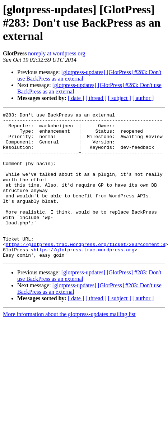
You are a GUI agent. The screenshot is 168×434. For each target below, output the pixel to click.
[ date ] (76, 98)
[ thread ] (96, 98)
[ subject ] (119, 98)
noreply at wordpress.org (56, 53)
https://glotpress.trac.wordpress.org (84, 277)
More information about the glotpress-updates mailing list (69, 343)
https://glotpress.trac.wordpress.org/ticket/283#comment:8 (85, 271)
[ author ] (143, 98)
